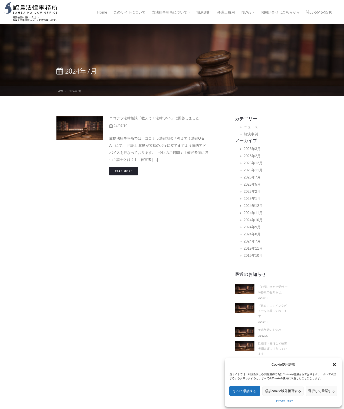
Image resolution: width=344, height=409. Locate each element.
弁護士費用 (226, 12)
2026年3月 (252, 149)
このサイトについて (130, 12)
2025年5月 (252, 184)
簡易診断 (203, 12)
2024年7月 (252, 241)
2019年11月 (253, 248)
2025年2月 (252, 191)
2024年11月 (253, 213)
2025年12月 (253, 163)
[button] (334, 364)
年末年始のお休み (269, 330)
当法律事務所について (169, 12)
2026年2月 (252, 156)
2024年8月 (252, 234)
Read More (123, 171)
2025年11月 (253, 170)
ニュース (251, 127)
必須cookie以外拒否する (283, 391)
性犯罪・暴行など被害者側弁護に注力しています (272, 349)
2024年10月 (253, 220)
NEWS (246, 12)
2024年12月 (253, 206)
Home (102, 11)
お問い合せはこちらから (280, 12)
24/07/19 (118, 126)
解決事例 (251, 134)
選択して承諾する (321, 391)
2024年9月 (252, 227)
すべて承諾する (244, 391)
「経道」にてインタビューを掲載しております (272, 311)
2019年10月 (253, 255)
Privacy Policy (284, 400)
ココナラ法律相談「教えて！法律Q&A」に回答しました (154, 118)
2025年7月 (252, 177)
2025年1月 (252, 198)
